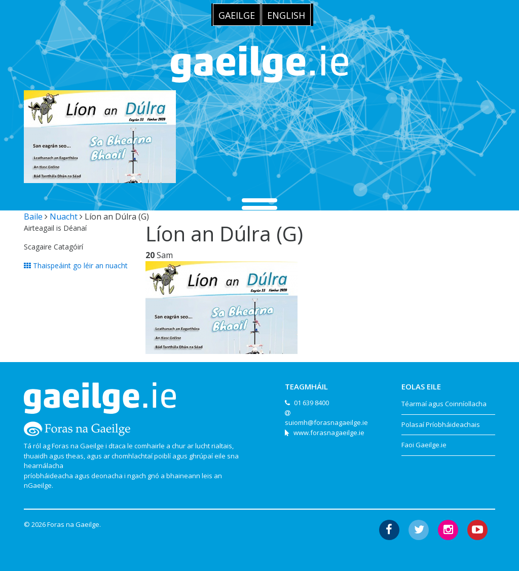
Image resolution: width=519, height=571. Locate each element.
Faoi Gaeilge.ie (424, 444)
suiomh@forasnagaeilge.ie (326, 422)
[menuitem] (237, 15)
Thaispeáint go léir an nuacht (76, 265)
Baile (33, 216)
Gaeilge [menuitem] (236, 15)
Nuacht (64, 216)
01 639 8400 (311, 402)
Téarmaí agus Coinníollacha (444, 403)
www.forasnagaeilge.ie (328, 432)
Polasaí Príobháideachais (440, 424)
